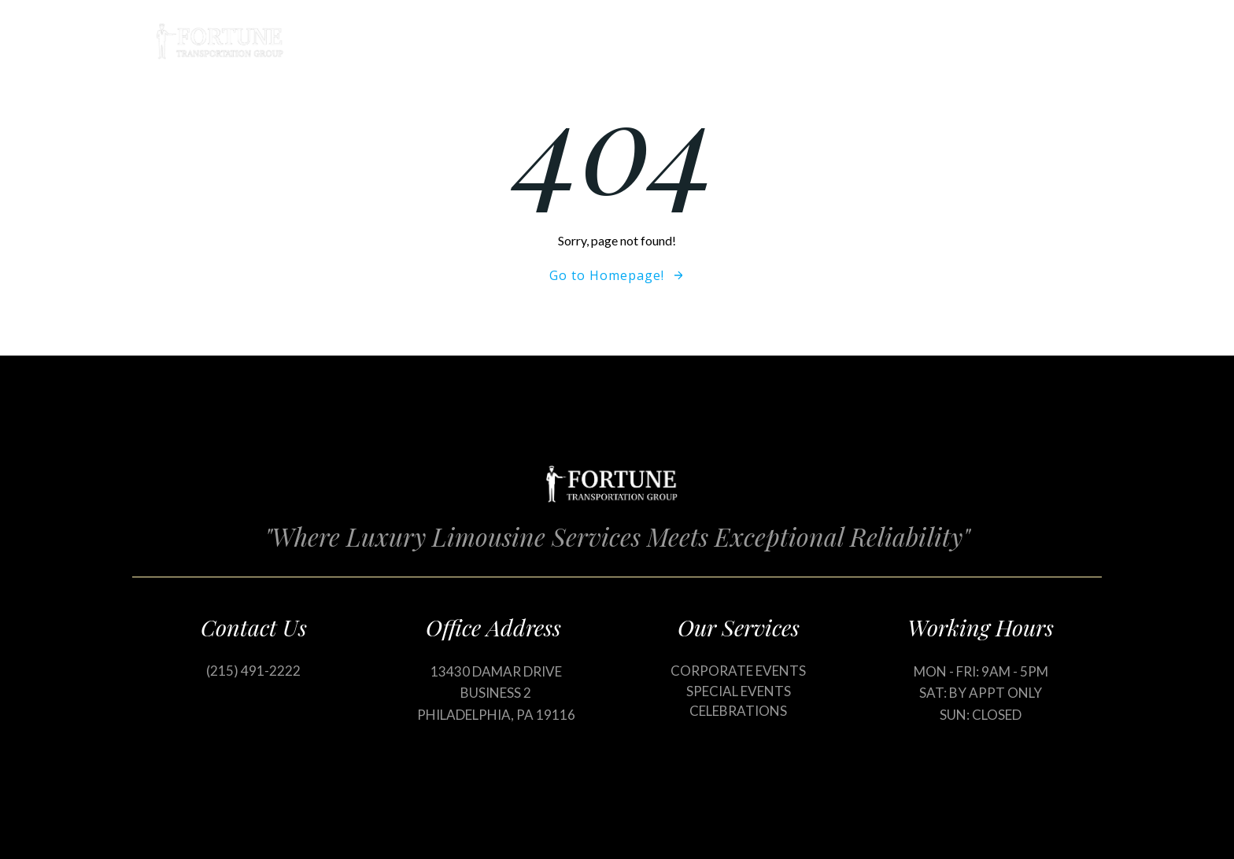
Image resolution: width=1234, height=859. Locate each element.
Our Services (806, 40)
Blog (898, 40)
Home (711, 40)
